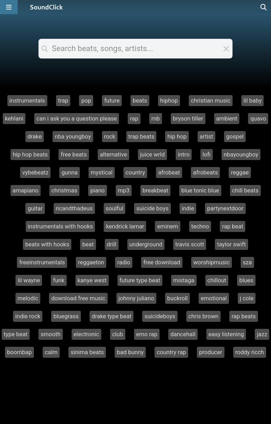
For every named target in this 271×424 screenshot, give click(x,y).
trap (63, 100)
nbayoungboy (241, 154)
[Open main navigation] (9, 7)
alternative (113, 154)
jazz (262, 334)
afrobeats (205, 172)
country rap (171, 352)
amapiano (25, 190)
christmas (64, 190)
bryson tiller (188, 118)
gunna (69, 172)
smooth (50, 334)
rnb (155, 118)
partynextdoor (225, 208)
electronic (86, 334)
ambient (226, 118)
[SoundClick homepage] (46, 7)
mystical (102, 172)
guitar (35, 208)
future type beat (140, 280)
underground (146, 244)
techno (200, 226)
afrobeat (169, 172)
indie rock (27, 316)
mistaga (183, 280)
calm (51, 352)
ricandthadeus (74, 208)
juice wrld (152, 154)
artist (206, 136)
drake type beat (111, 316)
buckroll (177, 298)
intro (183, 154)
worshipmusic (211, 262)
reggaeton (91, 262)
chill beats (245, 190)
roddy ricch (249, 352)
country (135, 172)
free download (161, 262)
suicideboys (159, 316)
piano (97, 190)
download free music (78, 298)
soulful (115, 208)
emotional (214, 298)
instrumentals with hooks (60, 226)
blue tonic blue (200, 190)
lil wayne (29, 280)
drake (35, 136)
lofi (207, 154)
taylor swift (231, 244)
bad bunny (130, 352)
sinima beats (87, 352)
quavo (258, 118)
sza (247, 262)
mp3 (124, 190)
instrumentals (27, 100)
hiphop (169, 100)
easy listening (226, 334)
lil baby (252, 100)
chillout (217, 280)
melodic (28, 298)
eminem (167, 226)
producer (210, 352)
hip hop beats (30, 154)
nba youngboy (73, 136)
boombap (19, 352)
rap (134, 118)
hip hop (176, 136)
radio (123, 262)
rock (109, 136)
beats (140, 100)
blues (246, 280)
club (117, 334)
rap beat (232, 226)
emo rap (146, 334)
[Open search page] (264, 7)
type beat (16, 334)
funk (58, 280)
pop (86, 100)
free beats (74, 154)
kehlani (14, 118)
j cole (247, 298)
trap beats (141, 136)
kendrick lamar (125, 226)
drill (111, 244)
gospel (234, 136)
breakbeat (155, 190)
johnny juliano (136, 298)
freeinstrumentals (42, 262)
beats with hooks (47, 244)
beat (88, 244)
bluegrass (66, 316)
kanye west (92, 280)
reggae (239, 172)
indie (188, 208)
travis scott (189, 244)
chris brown (203, 316)
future (112, 100)
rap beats (243, 316)
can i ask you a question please (76, 118)
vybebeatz (35, 172)
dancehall (182, 334)
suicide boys (152, 208)
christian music (210, 100)
